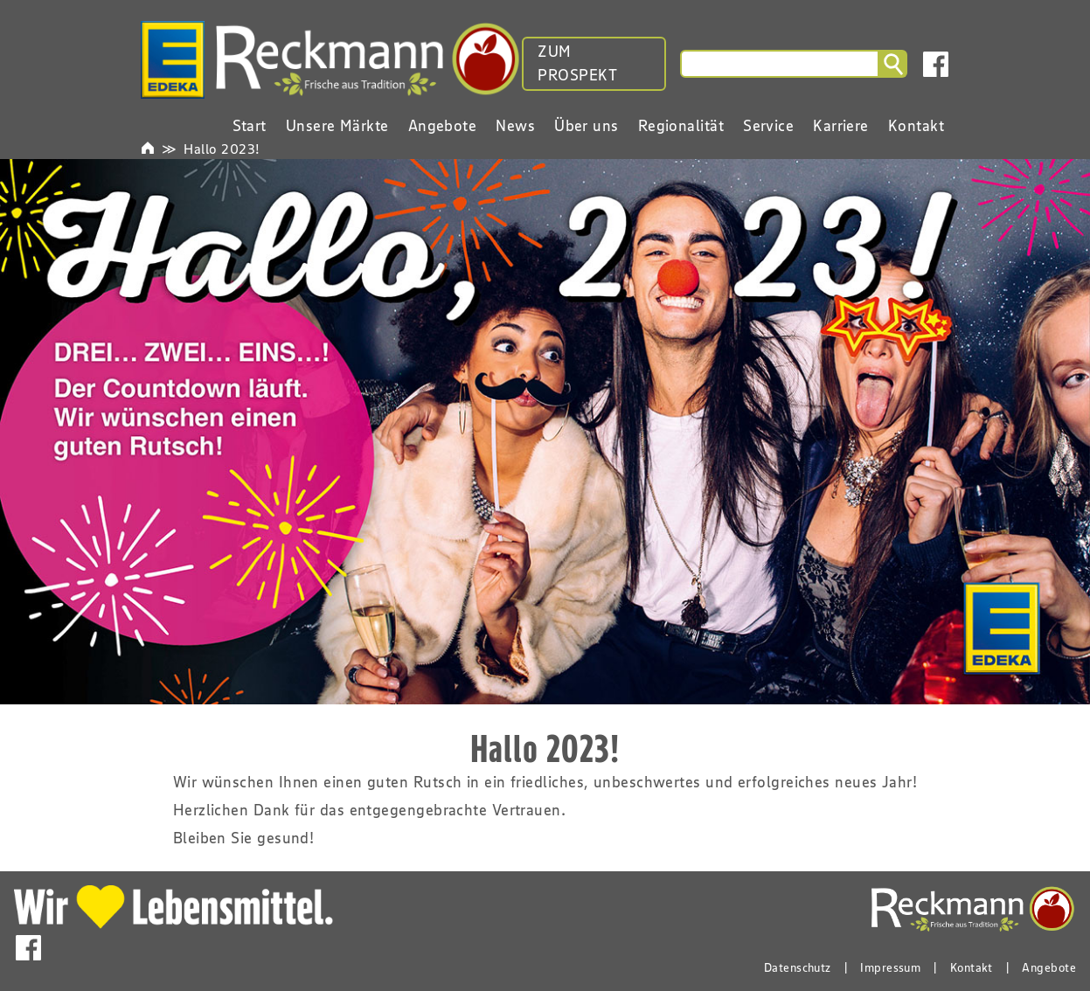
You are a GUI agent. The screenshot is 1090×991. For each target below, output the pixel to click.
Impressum (890, 967)
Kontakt (971, 967)
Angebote (1049, 967)
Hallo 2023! (222, 148)
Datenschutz (797, 967)
